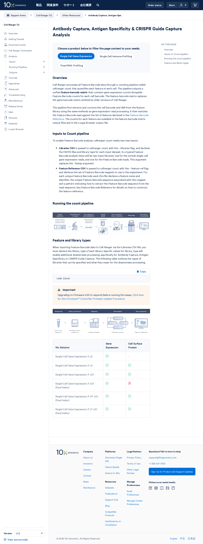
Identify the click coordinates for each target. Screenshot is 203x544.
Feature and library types (176, 62)
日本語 (191, 538)
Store (172, 5)
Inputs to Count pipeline (176, 53)
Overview (168, 49)
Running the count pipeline (177, 58)
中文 (182, 538)
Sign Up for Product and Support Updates (172, 471)
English (173, 538)
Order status (154, 5)
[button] (44, 61)
